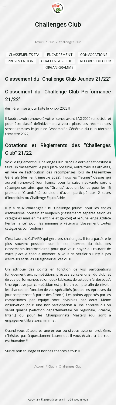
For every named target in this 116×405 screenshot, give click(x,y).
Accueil (39, 42)
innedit (84, 399)
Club (51, 42)
